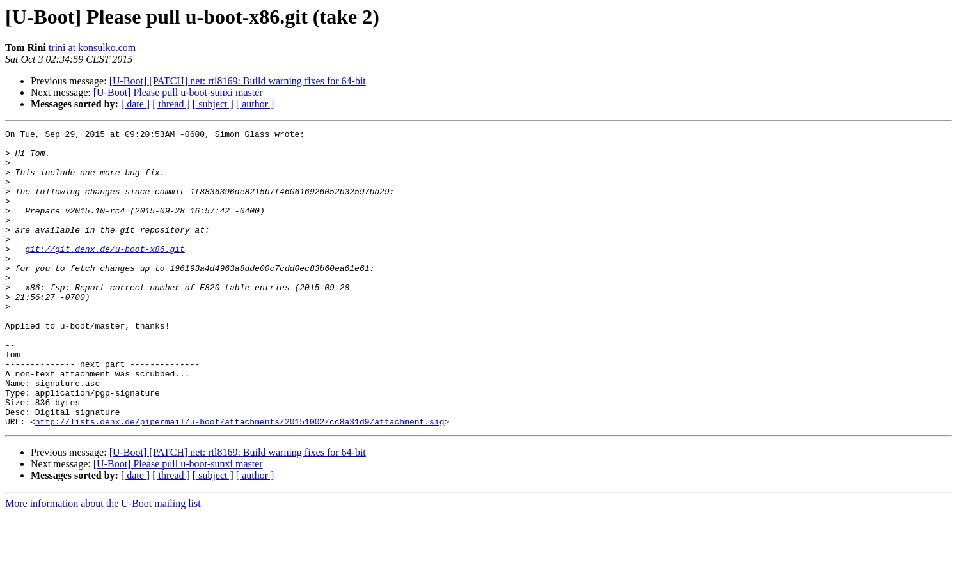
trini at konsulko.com (92, 47)
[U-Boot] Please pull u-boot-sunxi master (178, 92)
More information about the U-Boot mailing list (103, 562)
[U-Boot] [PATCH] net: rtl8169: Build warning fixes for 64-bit (237, 80)
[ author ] (255, 103)
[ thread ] (171, 103)
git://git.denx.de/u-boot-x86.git (105, 273)
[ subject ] (213, 103)
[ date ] (135, 103)
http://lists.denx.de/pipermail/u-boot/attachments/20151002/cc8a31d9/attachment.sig (240, 480)
